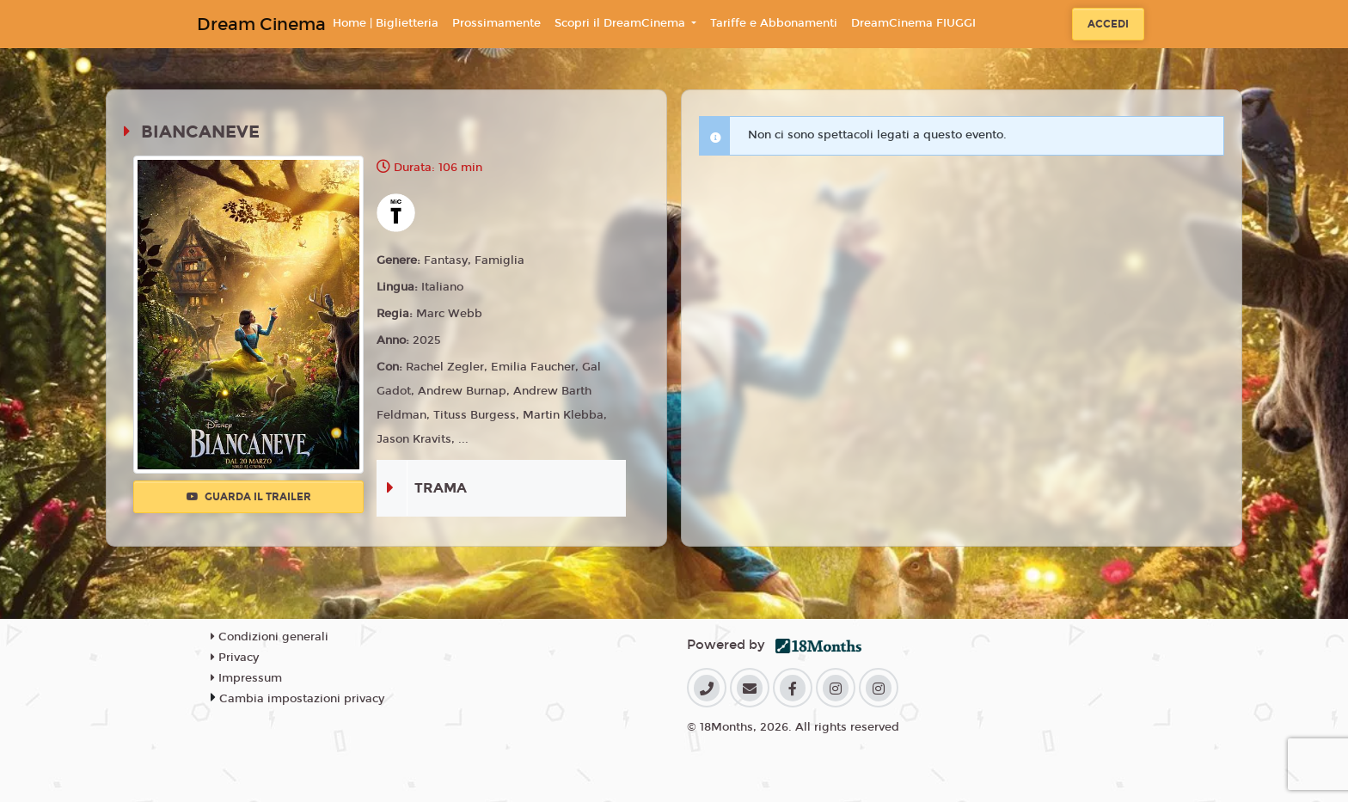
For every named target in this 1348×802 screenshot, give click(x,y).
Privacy (235, 657)
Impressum (246, 678)
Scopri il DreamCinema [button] (622, 23)
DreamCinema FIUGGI (913, 23)
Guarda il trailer (249, 497)
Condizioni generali (269, 637)
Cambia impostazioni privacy (301, 699)
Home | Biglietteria (385, 23)
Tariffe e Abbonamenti (773, 23)
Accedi (1108, 24)
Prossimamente (496, 23)
